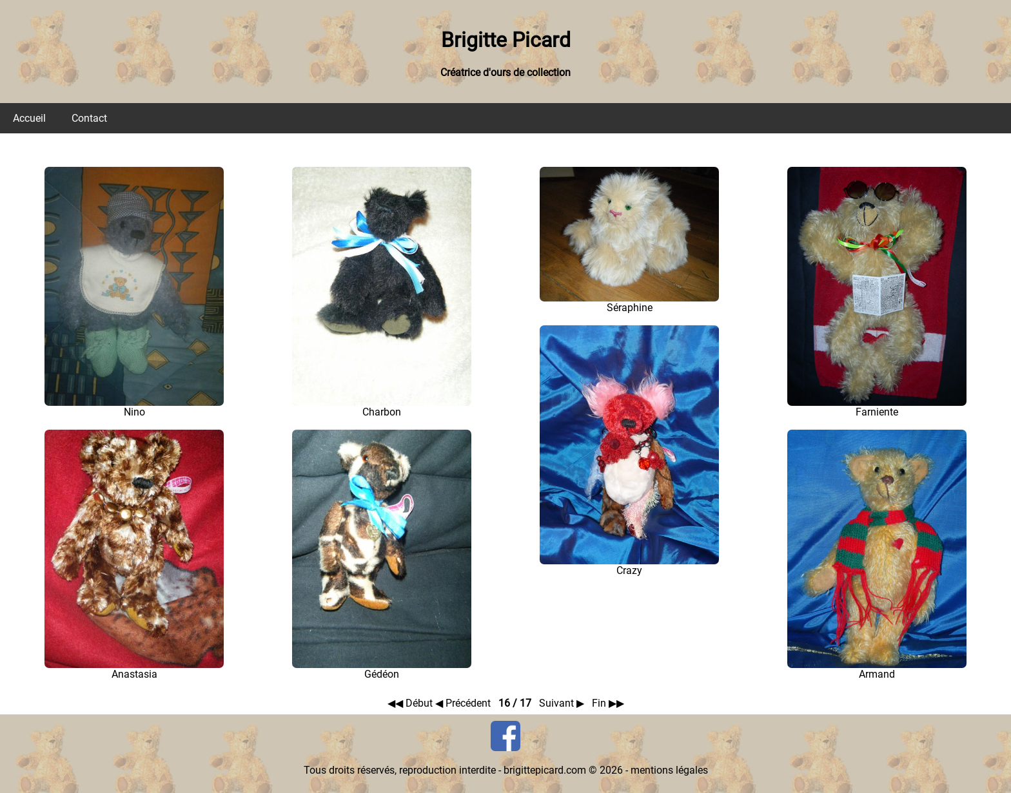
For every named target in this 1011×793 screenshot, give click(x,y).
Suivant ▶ (563, 703)
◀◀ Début (411, 703)
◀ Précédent (464, 703)
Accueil (29, 118)
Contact (89, 118)
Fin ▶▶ (608, 703)
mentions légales (669, 770)
